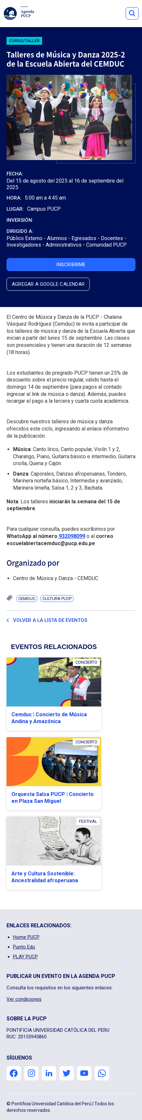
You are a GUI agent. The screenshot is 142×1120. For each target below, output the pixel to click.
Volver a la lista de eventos (50, 620)
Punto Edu (24, 947)
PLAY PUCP (25, 957)
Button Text (132, 13)
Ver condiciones (24, 999)
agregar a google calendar (48, 284)
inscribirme (71, 265)
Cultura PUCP (56, 598)
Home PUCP (26, 937)
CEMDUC (26, 598)
